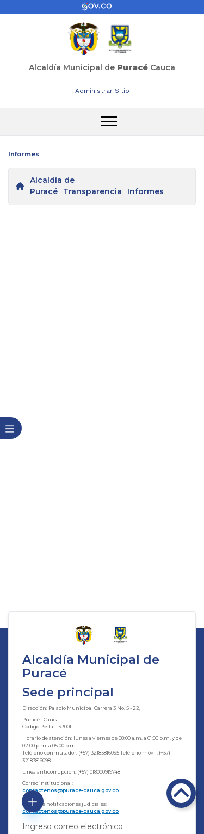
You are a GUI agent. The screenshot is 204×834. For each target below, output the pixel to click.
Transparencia (92, 191)
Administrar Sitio (102, 91)
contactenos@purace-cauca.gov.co (70, 790)
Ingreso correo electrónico (72, 826)
